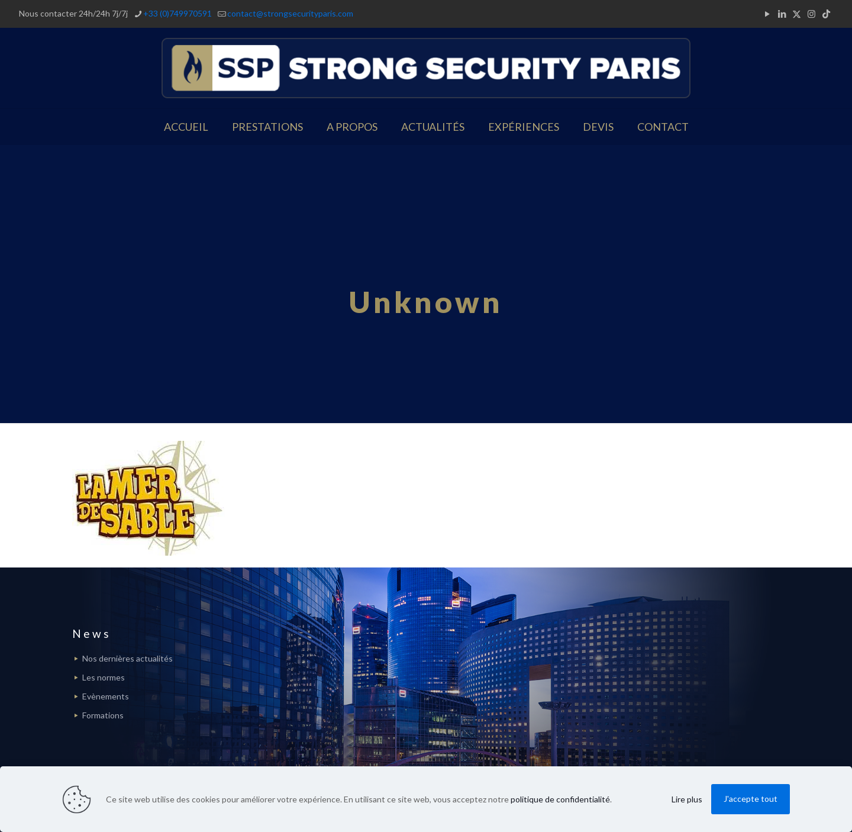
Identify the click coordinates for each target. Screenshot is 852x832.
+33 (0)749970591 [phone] (177, 13)
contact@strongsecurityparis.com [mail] (290, 13)
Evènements (105, 696)
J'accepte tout (750, 799)
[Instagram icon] (811, 13)
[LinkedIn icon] (781, 13)
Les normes (103, 677)
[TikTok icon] (826, 13)
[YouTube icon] (767, 13)
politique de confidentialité (560, 799)
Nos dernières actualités (127, 658)
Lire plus (687, 799)
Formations (103, 715)
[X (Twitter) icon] (796, 13)
